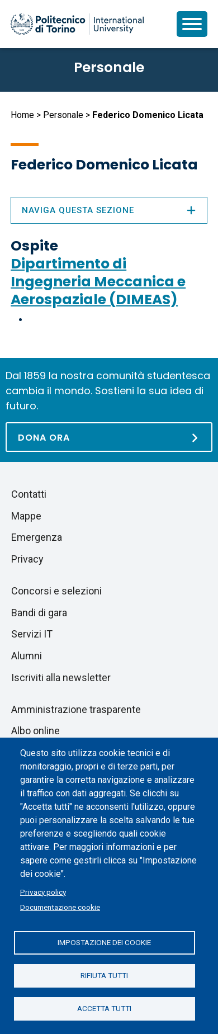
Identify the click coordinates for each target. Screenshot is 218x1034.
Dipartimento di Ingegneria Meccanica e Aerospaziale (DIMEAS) (98, 281)
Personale (63, 115)
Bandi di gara (39, 612)
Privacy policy (43, 891)
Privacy (27, 559)
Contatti (28, 494)
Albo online (35, 730)
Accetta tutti (104, 1008)
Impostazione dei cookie (104, 942)
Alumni (26, 656)
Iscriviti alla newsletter (61, 677)
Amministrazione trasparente (76, 709)
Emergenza (36, 537)
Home (22, 115)
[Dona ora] (109, 437)
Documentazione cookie (60, 907)
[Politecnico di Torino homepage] (77, 24)
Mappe (26, 516)
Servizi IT (32, 634)
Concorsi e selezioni (56, 591)
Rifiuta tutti (104, 975)
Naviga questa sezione (109, 210)
